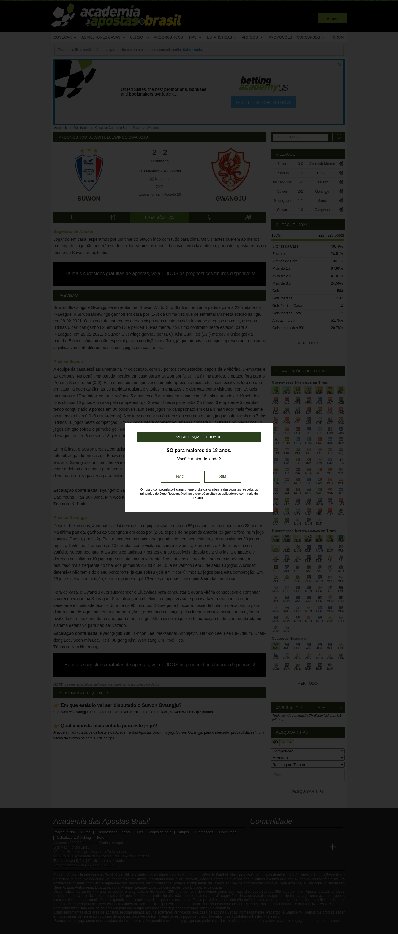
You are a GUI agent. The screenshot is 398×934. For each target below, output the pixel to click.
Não (180, 476)
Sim (222, 476)
